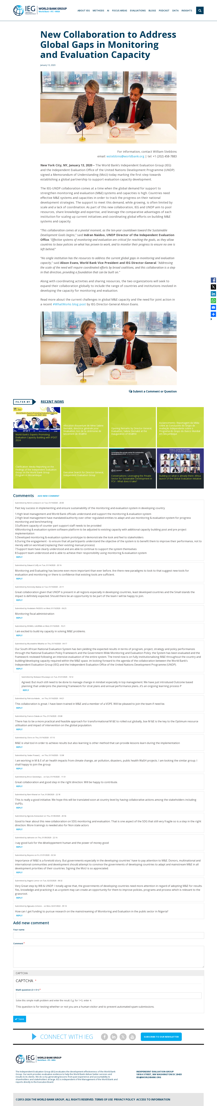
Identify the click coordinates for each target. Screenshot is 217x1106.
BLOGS (152, 10)
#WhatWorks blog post (69, 304)
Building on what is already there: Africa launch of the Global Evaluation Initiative (180, 477)
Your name (18, 929)
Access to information (153, 1099)
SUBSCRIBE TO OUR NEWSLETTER (161, 1036)
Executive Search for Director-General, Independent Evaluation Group (83, 474)
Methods (98, 10)
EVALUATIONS (138, 10)
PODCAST (164, 10)
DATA (175, 10)
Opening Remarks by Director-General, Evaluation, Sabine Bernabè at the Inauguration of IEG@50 (131, 431)
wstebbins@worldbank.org (125, 156)
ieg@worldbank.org (148, 1077)
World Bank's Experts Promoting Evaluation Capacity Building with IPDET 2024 (36, 437)
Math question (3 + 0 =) (27, 989)
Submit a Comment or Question (155, 391)
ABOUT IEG (84, 10)
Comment (18, 943)
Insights (186, 10)
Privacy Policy (124, 1099)
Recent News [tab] (52, 401)
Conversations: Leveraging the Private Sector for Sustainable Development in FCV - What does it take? (131, 478)
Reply (19, 557)
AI (108, 10)
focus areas (119, 10)
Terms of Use (104, 1099)
